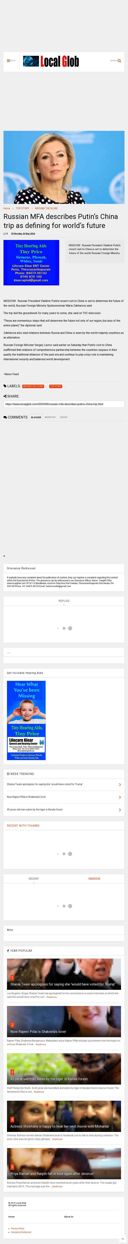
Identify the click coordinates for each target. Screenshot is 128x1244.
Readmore (52, 997)
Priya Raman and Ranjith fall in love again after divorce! (52, 1174)
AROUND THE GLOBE (46, 208)
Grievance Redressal (21, 1232)
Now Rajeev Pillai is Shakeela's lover (38, 1032)
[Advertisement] (64, 27)
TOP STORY (22, 208)
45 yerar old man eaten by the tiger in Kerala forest (49, 1079)
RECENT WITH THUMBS (23, 825)
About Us (68, 1217)
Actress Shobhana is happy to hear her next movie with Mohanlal (59, 1126)
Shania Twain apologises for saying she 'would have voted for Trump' (62, 984)
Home (6, 208)
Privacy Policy (17, 1228)
